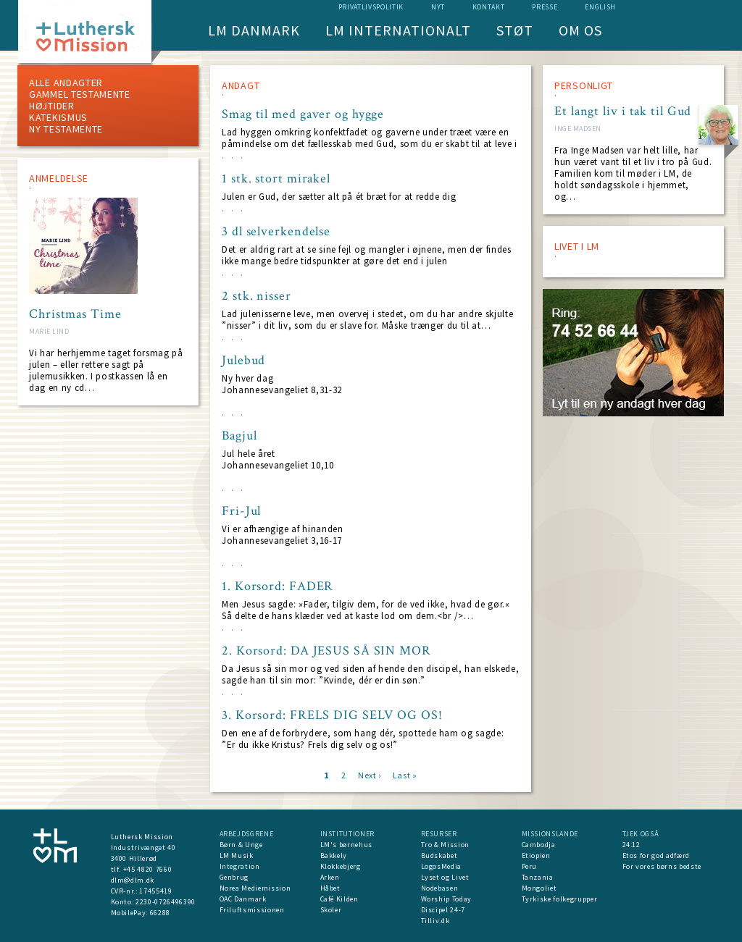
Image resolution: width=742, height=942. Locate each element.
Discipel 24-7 (443, 909)
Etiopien (536, 855)
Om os (580, 30)
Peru (530, 866)
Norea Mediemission (255, 888)
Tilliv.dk (435, 920)
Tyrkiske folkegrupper (560, 899)
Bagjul (239, 435)
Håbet (330, 888)
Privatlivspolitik (371, 7)
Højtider (52, 105)
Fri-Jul (241, 511)
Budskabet (439, 855)
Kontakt (488, 7)
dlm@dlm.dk (133, 880)
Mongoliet (539, 888)
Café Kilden (339, 899)
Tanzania (538, 877)
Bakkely (334, 855)
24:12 (631, 844)
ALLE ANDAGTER (66, 82)
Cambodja (539, 844)
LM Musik (237, 855)
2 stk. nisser (256, 296)
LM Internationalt (398, 30)
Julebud (243, 360)
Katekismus (58, 117)
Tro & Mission (445, 844)
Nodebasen (440, 888)
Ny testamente (66, 128)
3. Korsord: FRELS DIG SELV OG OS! (332, 715)
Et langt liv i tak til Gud (622, 111)
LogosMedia (441, 866)
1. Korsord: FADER (277, 586)
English (600, 7)
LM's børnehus (346, 844)
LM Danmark (254, 30)
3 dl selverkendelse (276, 231)
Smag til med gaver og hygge (303, 114)
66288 (160, 912)
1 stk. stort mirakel (276, 178)
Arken (330, 877)
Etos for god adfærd (656, 855)
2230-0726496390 (166, 902)
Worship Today (446, 899)
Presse (544, 7)
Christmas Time (75, 314)
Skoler (331, 909)
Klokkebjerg (340, 866)
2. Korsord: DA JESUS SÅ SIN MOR (326, 650)
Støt (514, 30)
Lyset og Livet (445, 877)
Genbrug (234, 877)
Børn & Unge (241, 844)
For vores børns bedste (661, 866)
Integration (240, 866)
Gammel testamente (79, 94)
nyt (438, 7)
